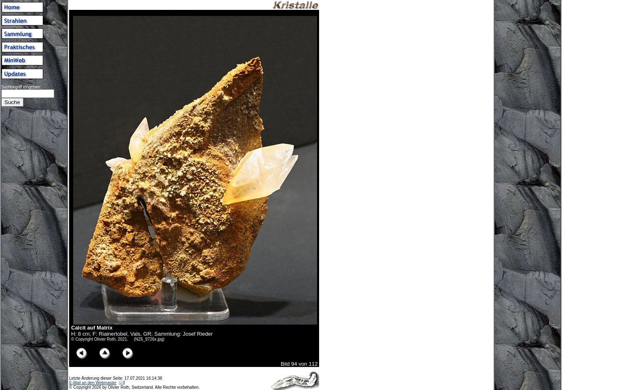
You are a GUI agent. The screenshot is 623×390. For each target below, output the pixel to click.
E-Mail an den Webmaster (92, 383)
